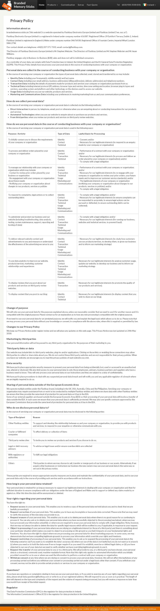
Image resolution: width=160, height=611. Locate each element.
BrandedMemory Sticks (24, 4)
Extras (81, 5)
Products (51, 5)
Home (41, 5)
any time (104, 609)
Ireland (148, 5)
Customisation (68, 5)
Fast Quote (92, 5)
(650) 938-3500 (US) (131, 5)
